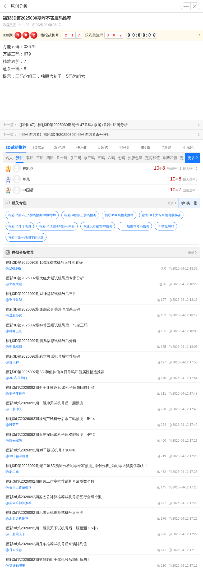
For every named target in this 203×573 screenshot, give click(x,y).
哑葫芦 (12, 425)
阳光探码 (14, 440)
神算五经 (14, 331)
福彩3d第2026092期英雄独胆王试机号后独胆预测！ (101, 562)
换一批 (189, 203)
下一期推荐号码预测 (135, 226)
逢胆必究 (14, 315)
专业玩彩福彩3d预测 (97, 226)
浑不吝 (9, 25)
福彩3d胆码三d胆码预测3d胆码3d (32, 215)
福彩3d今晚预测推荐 (119, 215)
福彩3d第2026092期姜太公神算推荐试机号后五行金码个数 (101, 499)
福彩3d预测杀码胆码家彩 (57, 226)
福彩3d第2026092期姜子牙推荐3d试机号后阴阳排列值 (101, 390)
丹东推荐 (14, 550)
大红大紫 (14, 284)
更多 (186, 6)
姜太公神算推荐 (18, 503)
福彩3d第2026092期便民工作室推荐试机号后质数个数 (101, 484)
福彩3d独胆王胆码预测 (80, 215)
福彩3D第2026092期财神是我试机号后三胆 (101, 296)
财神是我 (14, 300)
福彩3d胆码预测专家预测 (26, 237)
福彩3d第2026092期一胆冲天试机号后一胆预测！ (101, 406)
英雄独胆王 (15, 565)
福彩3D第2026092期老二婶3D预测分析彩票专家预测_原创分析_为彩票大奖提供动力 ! (101, 468)
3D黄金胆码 (166, 226)
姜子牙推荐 (15, 393)
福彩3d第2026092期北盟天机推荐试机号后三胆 (101, 515)
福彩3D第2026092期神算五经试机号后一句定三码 (101, 328)
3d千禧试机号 (17, 456)
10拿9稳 (13, 268)
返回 (5, 6)
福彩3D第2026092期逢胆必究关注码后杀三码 (101, 312)
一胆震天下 (15, 534)
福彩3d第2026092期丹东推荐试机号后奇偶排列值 (101, 546)
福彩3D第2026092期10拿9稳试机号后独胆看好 (101, 265)
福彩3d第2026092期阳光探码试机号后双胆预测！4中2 (101, 437)
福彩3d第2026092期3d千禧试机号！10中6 (101, 453)
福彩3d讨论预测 (19, 226)
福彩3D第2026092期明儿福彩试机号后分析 (101, 343)
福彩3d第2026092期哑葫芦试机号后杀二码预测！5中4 (101, 421)
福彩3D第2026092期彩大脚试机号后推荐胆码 (101, 359)
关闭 (195, 6)
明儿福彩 (14, 347)
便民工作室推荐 (18, 487)
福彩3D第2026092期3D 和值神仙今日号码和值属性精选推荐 (101, 374)
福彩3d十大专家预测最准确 (161, 215)
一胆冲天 (14, 409)
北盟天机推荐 (17, 518)
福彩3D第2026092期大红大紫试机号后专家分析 (101, 281)
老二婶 (12, 472)
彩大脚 (12, 362)
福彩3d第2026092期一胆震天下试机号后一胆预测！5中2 (101, 531)
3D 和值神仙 (16, 378)
